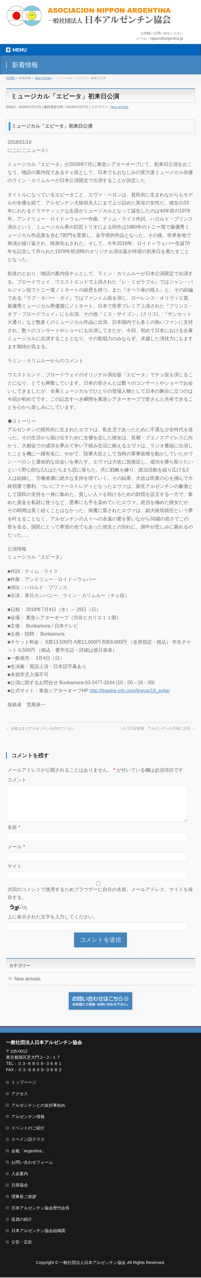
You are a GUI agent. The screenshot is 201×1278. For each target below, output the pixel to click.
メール (16, 853)
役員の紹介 (21, 1219)
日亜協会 (19, 1185)
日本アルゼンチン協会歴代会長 (40, 1208)
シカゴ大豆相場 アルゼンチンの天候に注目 (157, 728)
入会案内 (19, 1174)
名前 (13, 834)
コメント (16, 779)
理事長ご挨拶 (23, 1197)
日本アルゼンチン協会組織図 (38, 1231)
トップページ (23, 1082)
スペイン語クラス (28, 1139)
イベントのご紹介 (28, 1128)
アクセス (19, 1094)
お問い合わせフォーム (32, 1162)
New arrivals (119, 107)
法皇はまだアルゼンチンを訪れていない (40, 728)
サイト (14, 873)
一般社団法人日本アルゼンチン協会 (92, 1263)
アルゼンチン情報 (28, 1117)
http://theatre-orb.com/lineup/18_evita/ (129, 690)
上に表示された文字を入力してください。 (52, 923)
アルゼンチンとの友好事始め (38, 1105)
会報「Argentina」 (28, 1151)
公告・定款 (21, 1242)
